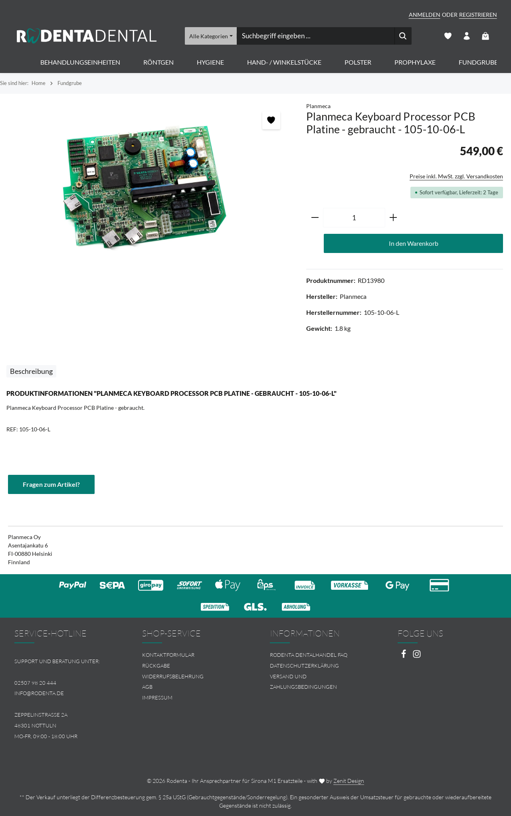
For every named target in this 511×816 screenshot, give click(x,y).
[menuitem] (191, 655)
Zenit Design (348, 780)
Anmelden (424, 14)
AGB (147, 687)
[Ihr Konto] (466, 36)
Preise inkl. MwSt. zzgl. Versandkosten (456, 176)
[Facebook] (404, 656)
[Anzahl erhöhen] (393, 218)
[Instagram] (416, 656)
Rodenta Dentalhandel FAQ (308, 655)
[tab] (31, 371)
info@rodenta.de (39, 693)
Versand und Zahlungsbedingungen (303, 681)
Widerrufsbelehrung (173, 676)
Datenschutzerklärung (304, 665)
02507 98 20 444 (35, 683)
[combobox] (315, 36)
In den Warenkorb (413, 243)
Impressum (157, 697)
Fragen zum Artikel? (51, 484)
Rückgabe (156, 665)
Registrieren (478, 14)
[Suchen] (402, 36)
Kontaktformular (168, 655)
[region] (149, 187)
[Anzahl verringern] (314, 218)
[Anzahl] (354, 218)
